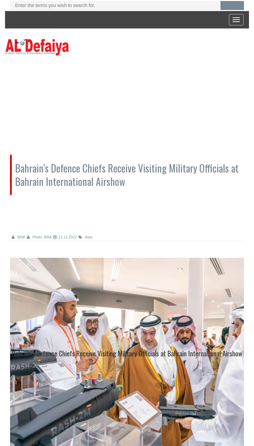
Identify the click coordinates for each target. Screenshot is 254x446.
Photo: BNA (39, 237)
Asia (85, 237)
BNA (18, 237)
